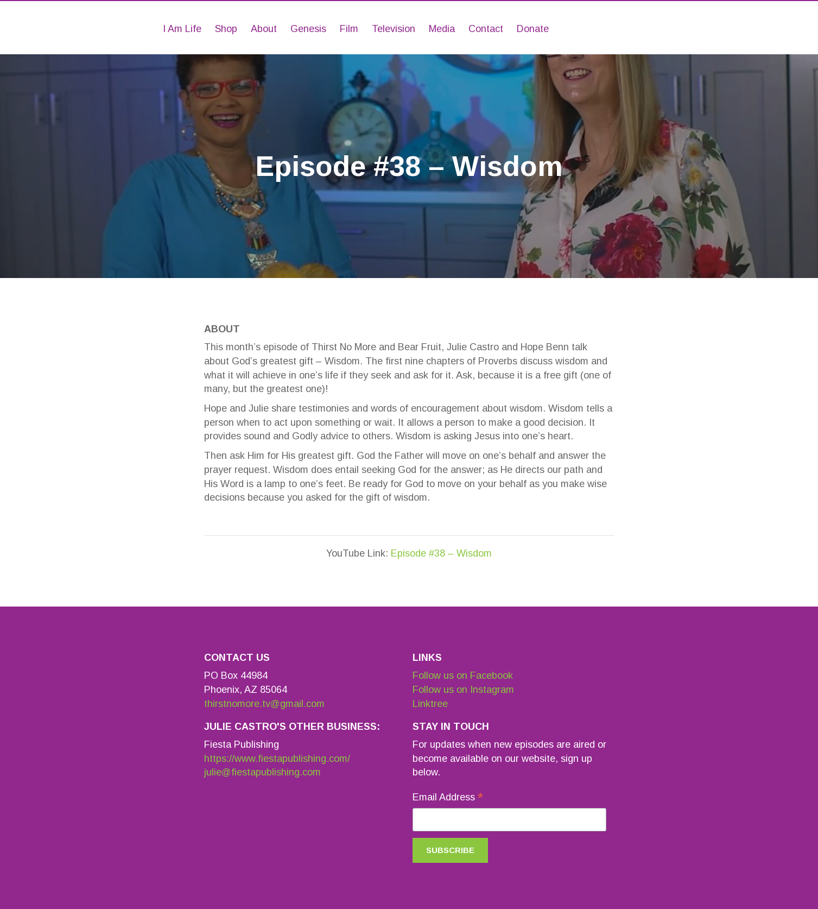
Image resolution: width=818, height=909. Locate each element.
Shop (226, 28)
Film (349, 28)
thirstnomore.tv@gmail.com (264, 703)
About (264, 28)
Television (393, 28)
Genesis (308, 28)
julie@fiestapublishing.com (262, 772)
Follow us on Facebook (463, 675)
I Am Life (182, 28)
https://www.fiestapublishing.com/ (277, 758)
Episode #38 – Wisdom (441, 553)
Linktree (430, 703)
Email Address (448, 798)
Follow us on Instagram (463, 689)
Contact (485, 28)
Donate (533, 28)
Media (442, 28)
